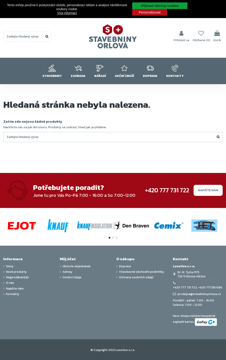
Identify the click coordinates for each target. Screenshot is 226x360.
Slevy (9, 266)
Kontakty (12, 294)
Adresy (67, 272)
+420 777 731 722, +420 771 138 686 (197, 287)
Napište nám (208, 190)
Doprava (125, 266)
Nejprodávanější (17, 277)
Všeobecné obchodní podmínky (141, 272)
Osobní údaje (71, 277)
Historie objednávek (76, 266)
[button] (52, 71)
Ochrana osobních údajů (136, 277)
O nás (10, 283)
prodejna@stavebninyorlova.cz (199, 294)
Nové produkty (16, 272)
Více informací (67, 13)
